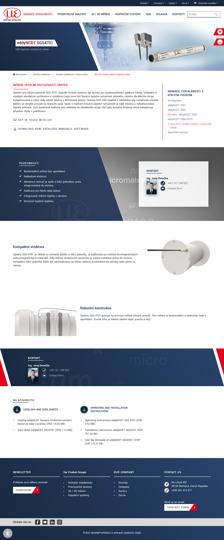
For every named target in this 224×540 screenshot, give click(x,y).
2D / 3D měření (77, 491)
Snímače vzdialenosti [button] (37, 14)
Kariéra (123, 491)
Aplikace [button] (161, 14)
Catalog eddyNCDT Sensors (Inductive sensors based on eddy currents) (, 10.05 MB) (44, 422)
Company (124, 487)
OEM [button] (148, 14)
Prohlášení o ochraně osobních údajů (123, 533)
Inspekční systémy (78, 495)
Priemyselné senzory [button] (71, 14)
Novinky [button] (143, 3)
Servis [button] (184, 3)
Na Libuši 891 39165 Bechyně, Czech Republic (189, 484)
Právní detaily (88, 533)
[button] (7, 533)
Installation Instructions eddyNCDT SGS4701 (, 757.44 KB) (114, 432)
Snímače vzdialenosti (80, 482)
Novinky (123, 482)
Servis (122, 495)
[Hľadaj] (217, 14)
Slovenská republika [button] (205, 3)
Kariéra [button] (172, 3)
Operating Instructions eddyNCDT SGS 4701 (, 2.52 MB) (113, 422)
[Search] (203, 14)
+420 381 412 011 (181, 490)
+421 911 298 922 (178, 183)
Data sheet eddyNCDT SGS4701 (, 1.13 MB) (45, 430)
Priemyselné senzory (80, 487)
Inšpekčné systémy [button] (128, 14)
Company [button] (158, 3)
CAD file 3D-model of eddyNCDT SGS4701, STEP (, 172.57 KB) (112, 442)
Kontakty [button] (178, 14)
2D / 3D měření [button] (100, 14)
